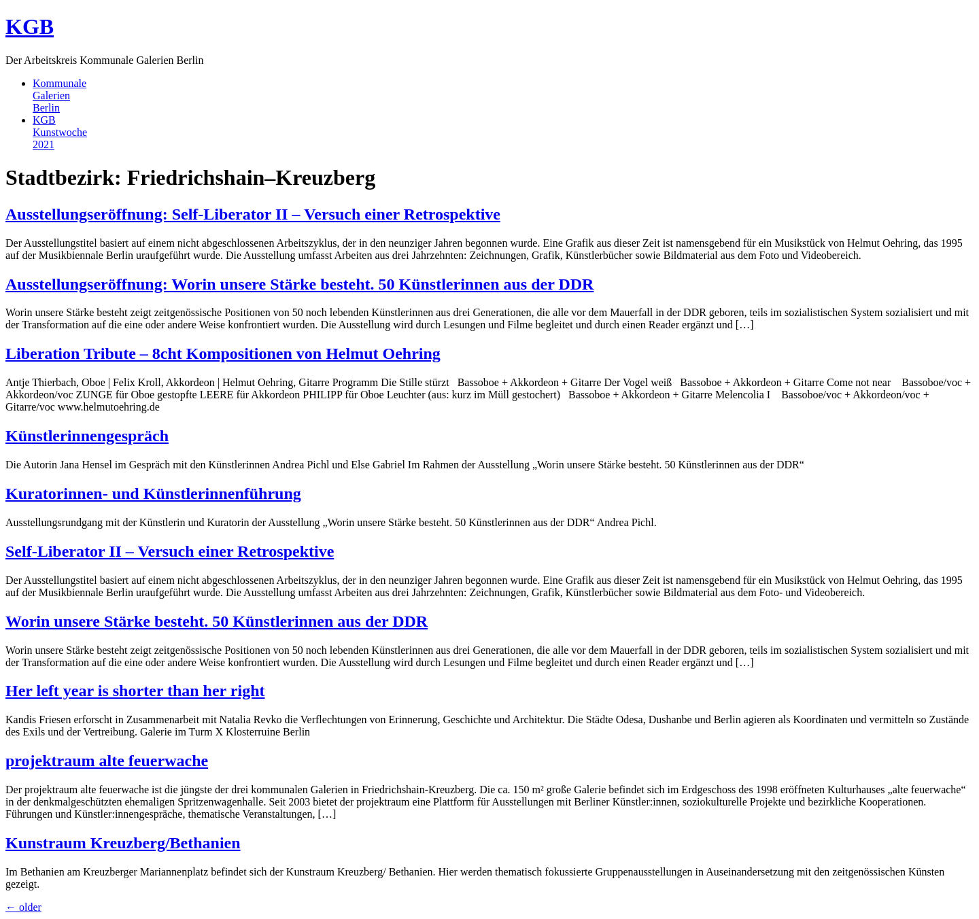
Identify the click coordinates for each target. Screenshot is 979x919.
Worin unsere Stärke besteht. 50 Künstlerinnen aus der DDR (216, 621)
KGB (29, 26)
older (23, 907)
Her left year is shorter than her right (135, 690)
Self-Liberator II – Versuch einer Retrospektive (169, 551)
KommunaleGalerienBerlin (59, 95)
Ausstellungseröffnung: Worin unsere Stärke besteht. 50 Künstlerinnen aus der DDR (299, 284)
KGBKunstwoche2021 (60, 132)
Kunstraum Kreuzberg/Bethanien (123, 843)
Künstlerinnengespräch (87, 436)
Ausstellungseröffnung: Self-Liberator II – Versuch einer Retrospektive (252, 214)
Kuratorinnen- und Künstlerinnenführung (153, 493)
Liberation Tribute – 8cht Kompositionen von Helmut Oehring (223, 353)
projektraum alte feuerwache (106, 760)
